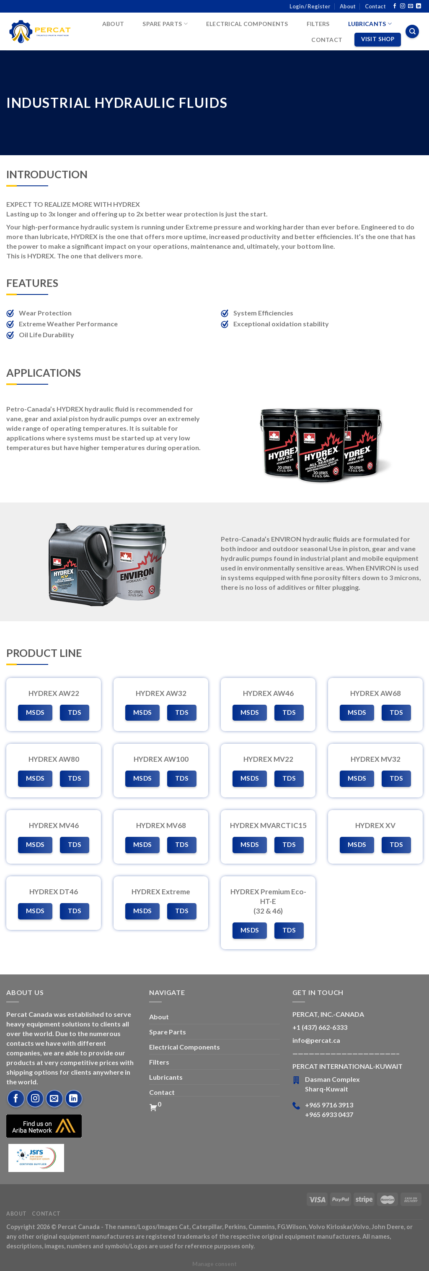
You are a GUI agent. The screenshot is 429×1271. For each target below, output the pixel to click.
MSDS (35, 712)
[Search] (412, 31)
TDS (74, 712)
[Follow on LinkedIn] (418, 6)
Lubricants (370, 24)
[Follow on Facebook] (394, 6)
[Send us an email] (410, 6)
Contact (375, 6)
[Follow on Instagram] (402, 6)
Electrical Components (247, 23)
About (348, 6)
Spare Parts (165, 24)
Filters (318, 23)
